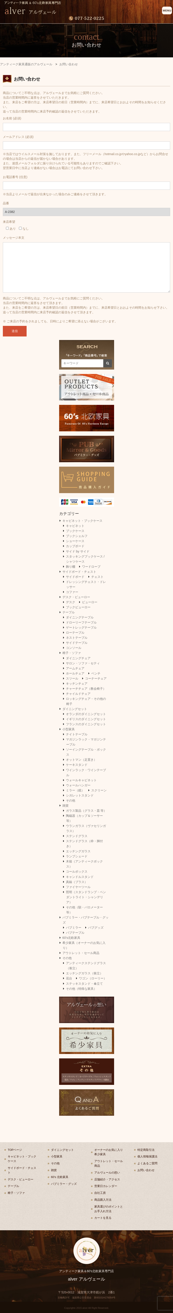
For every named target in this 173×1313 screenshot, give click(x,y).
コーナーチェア (96, 678)
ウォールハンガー (78, 785)
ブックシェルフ (76, 536)
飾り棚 (70, 566)
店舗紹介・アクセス (107, 1179)
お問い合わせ (146, 1170)
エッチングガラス (78, 851)
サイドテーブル (76, 642)
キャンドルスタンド (80, 877)
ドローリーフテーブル (81, 622)
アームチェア (75, 668)
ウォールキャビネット (81, 780)
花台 (69, 978)
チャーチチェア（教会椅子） (86, 688)
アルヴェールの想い (107, 1172)
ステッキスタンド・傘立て (84, 983)
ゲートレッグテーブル (81, 627)
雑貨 (65, 805)
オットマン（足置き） (81, 759)
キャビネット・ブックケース (82, 520)
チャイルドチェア (78, 693)
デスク (70, 602)
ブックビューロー (78, 607)
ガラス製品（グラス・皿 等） (86, 810)
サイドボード (75, 577)
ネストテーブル (76, 637)
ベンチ (95, 673)
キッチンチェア (76, 683)
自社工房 (100, 1193)
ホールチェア (75, 673)
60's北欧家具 (71, 937)
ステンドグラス (76, 836)
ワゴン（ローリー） (93, 978)
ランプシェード (76, 856)
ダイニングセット (74, 709)
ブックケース (75, 531)
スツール (72, 678)
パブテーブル (75, 932)
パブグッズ (96, 927)
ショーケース (75, 541)
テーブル (68, 612)
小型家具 (68, 729)
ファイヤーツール (78, 887)
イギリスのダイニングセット (86, 719)
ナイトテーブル (76, 734)
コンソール (73, 648)
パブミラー (73, 927)
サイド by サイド (77, 551)
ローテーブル (75, 632)
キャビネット (75, 526)
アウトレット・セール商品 (80, 953)
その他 (70, 800)
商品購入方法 (102, 1199)
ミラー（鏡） (75, 790)
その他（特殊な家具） (81, 988)
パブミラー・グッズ (64, 1183)
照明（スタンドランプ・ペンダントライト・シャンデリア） (86, 897)
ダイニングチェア (78, 658)
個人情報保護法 (147, 1156)
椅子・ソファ (71, 653)
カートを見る (102, 1217)
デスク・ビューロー (76, 597)
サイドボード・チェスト (79, 571)
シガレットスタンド (80, 795)
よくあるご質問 (147, 1163)
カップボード (75, 546)
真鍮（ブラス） (76, 882)
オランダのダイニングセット (86, 714)
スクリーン (99, 790)
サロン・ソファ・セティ (83, 663)
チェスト (97, 577)
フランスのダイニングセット (86, 724)
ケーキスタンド (76, 764)
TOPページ (15, 1149)
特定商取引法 (146, 1149)
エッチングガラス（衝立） (84, 973)
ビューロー (89, 602)
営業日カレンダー (105, 1186)
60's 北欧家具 (59, 1177)
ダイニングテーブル (80, 617)
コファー (72, 592)
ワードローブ (91, 566)
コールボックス (76, 871)
